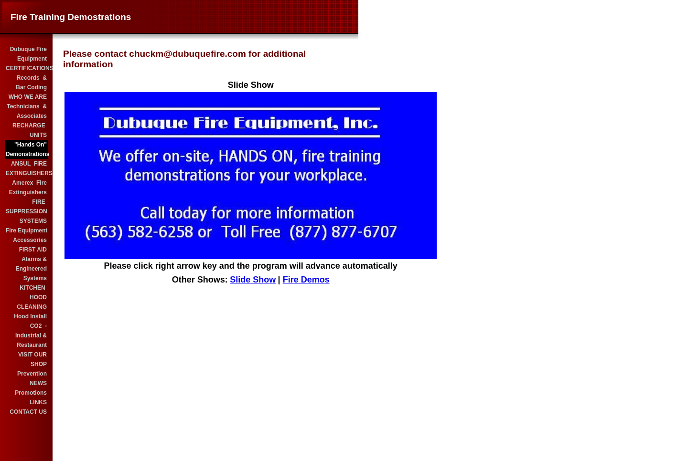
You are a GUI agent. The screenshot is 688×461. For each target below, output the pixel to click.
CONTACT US (28, 412)
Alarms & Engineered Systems (31, 269)
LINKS (38, 402)
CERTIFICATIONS (27, 68)
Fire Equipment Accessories (26, 235)
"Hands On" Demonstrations (27, 149)
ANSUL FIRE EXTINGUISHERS (27, 168)
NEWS (38, 383)
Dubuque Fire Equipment (28, 54)
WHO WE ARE (28, 97)
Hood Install (30, 316)
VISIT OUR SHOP (32, 359)
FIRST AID (33, 249)
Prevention (32, 373)
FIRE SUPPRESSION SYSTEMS (26, 211)
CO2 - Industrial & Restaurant (31, 335)
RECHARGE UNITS (29, 130)
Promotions (31, 392)
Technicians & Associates (27, 111)
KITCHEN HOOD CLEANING (32, 297)
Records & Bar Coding (31, 82)
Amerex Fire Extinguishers (28, 187)
